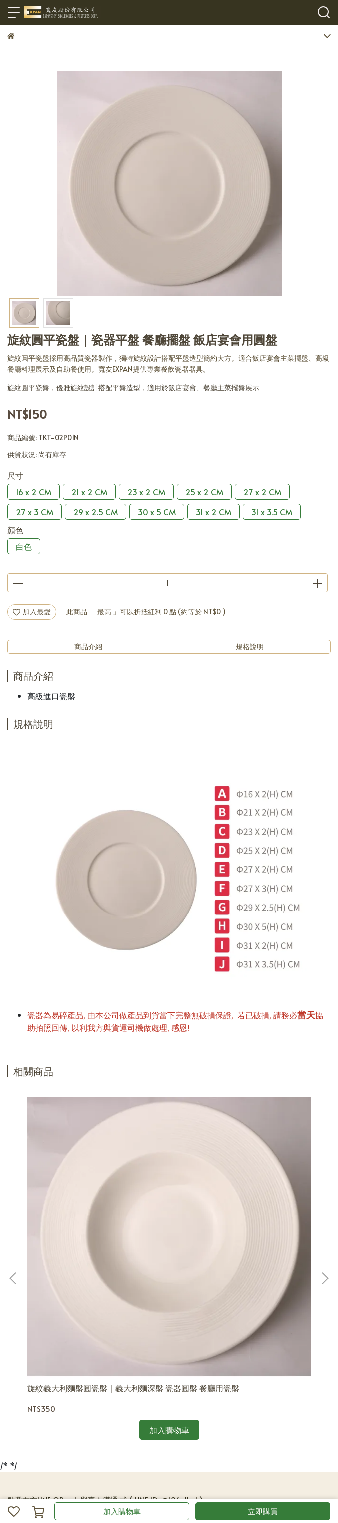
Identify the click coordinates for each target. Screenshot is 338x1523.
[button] (325, 1205)
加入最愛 (32, 611)
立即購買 (263, 1511)
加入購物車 (122, 1511)
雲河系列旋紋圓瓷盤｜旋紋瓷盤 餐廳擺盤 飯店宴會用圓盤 (239, 1246)
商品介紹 (88, 646)
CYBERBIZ (220, 1485)
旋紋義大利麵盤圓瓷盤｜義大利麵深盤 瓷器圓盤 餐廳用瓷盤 (95, 1246)
